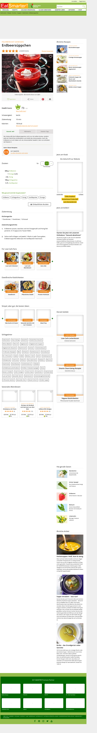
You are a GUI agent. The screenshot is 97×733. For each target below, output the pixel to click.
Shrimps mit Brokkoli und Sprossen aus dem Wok (27, 407)
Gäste (16, 356)
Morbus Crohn (30, 356)
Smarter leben (60, 10)
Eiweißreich (11, 294)
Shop (80, 10)
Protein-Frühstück (43, 294)
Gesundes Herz (21, 380)
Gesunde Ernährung (28, 10)
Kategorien (6, 717)
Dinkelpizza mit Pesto (9, 409)
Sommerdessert (41, 348)
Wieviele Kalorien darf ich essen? (27, 126)
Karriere (11, 716)
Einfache (25, 352)
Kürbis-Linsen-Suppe (75, 87)
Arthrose (15, 360)
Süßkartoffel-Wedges (45, 409)
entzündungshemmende (42, 376)
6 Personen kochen (8, 380)
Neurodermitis (31, 360)
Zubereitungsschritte (9, 225)
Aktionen (71, 10)
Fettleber (41, 360)
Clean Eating (15, 340)
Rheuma (49, 360)
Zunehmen (38, 372)
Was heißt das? (21, 111)
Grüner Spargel (73, 482)
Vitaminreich (22, 348)
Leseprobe (60, 194)
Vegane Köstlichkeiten (70, 398)
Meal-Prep (43, 323)
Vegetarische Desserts (9, 348)
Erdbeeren (12, 171)
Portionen (46, 167)
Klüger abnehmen (45, 10)
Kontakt (22, 716)
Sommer (31, 348)
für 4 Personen (7, 356)
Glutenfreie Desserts (36, 340)
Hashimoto (6, 364)
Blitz (19, 352)
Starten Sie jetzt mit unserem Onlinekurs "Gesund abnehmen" (70, 224)
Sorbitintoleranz (27, 364)
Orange (11, 174)
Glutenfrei (24, 340)
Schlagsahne (13, 180)
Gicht (38, 356)
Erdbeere (6, 197)
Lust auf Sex (6, 376)
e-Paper (81, 194)
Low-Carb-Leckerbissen (70, 338)
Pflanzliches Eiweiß (27, 294)
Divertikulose (16, 364)
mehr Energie (19, 372)
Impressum (32, 716)
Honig (11, 177)
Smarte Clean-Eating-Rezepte (70, 368)
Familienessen (34, 352)
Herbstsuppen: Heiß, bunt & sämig (70, 556)
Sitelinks (17, 716)
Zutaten (5, 163)
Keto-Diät (43, 266)
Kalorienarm (28, 376)
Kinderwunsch (46, 356)
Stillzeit (23, 360)
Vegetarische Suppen (36, 344)
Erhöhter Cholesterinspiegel (30, 368)
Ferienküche (45, 352)
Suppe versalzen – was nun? (67, 596)
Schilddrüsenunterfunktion (11, 368)
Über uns (5, 716)
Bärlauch (71, 505)
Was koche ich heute (11, 323)
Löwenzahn (72, 516)
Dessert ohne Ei (33, 380)
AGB (27, 716)
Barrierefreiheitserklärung (66, 716)
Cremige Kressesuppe (75, 57)
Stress (42, 368)
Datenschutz (39, 716)
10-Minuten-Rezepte (9, 352)
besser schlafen (7, 372)
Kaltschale (6, 340)
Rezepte (14, 10)
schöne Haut (29, 372)
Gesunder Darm (17, 376)
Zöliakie (36, 364)
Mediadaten (78, 716)
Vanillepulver (13, 183)
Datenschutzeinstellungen (51, 716)
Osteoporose (6, 360)
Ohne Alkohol (7, 344)
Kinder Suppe (44, 380)
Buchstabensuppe (74, 47)
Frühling (5, 10)
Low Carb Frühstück (12, 266)
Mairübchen (72, 471)
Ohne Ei (15, 344)
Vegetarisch (24, 344)
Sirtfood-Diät (48, 372)
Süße (21, 356)
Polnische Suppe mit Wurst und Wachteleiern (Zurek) (75, 79)
